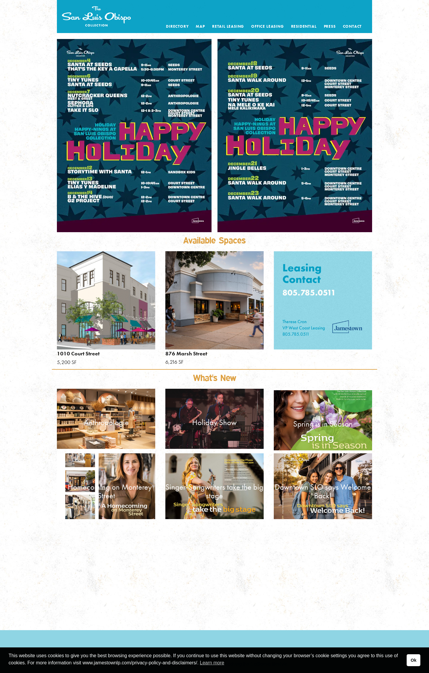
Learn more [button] (212, 662)
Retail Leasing (228, 26)
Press (330, 26)
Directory (177, 26)
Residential (304, 26)
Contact (352, 26)
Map (200, 26)
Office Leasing (267, 26)
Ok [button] (413, 660)
